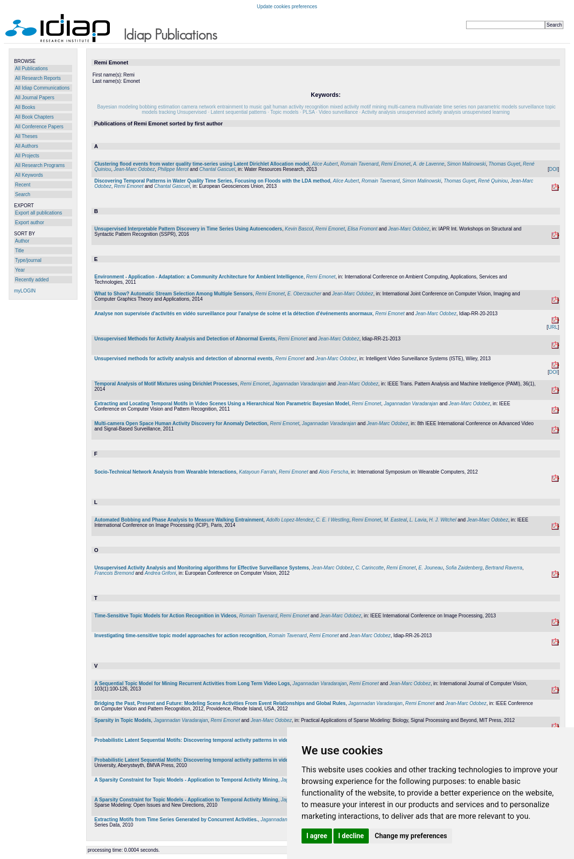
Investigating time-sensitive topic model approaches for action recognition (180, 635)
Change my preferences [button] (411, 836)
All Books (25, 107)
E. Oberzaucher (304, 293)
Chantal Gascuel (217, 169)
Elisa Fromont (362, 228)
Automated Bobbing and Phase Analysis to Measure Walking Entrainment (178, 519)
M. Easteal (395, 519)
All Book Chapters (34, 117)
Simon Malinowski (466, 164)
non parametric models (492, 106)
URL (553, 327)
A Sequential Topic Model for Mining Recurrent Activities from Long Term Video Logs (192, 683)
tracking (167, 112)
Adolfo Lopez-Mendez (289, 519)
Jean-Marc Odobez (134, 169)
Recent (22, 184)
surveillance (531, 106)
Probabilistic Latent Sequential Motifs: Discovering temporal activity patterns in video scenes (201, 740)
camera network (198, 106)
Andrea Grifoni (160, 573)
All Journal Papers (34, 97)
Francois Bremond (114, 573)
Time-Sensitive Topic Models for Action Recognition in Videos (165, 615)
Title (19, 250)
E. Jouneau (431, 567)
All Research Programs (40, 165)
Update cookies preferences (287, 6)
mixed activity (344, 106)
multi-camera (402, 106)
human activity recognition (300, 106)
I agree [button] (316, 836)
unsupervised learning (486, 112)
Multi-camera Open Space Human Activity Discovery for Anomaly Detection (180, 423)
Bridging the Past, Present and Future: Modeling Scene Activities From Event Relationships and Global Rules (220, 703)
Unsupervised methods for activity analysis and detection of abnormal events (183, 358)
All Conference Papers (39, 126)
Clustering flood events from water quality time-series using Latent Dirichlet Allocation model (201, 164)
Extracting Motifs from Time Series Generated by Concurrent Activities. (176, 819)
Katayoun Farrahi (257, 472)
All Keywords (29, 175)
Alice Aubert (325, 164)
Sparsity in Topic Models (122, 720)
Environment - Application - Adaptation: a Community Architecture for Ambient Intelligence (198, 276)
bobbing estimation (159, 106)
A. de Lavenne (429, 164)
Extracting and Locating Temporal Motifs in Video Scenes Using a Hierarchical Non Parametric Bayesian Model (221, 403)
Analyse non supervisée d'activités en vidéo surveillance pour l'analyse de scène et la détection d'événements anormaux (233, 313)
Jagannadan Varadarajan (299, 383)
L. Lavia (417, 519)
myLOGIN (24, 290)
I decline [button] (351, 836)
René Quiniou (493, 181)
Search (22, 194)
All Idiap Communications (42, 88)
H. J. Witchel (442, 519)
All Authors (26, 146)
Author (22, 241)
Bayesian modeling (117, 106)
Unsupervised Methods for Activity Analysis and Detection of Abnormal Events (184, 338)
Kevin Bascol (299, 228)
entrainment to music (239, 106)
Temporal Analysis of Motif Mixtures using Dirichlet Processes (166, 383)
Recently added (32, 279)
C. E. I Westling (332, 519)
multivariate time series (442, 106)
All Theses (26, 136)
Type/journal (28, 260)
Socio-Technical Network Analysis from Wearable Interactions (165, 472)
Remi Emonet (395, 164)
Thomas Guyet (504, 164)
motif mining (373, 106)
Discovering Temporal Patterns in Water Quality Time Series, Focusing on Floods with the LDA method (212, 181)
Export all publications (38, 212)
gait (267, 106)
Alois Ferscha (333, 472)
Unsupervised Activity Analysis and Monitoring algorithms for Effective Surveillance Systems (201, 567)
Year (20, 270)
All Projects (27, 155)
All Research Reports (37, 78)
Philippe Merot (173, 169)
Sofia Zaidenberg (464, 567)
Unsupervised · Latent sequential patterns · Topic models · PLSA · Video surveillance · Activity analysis (286, 112)
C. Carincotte (369, 567)
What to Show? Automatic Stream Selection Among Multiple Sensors (173, 293)
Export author (29, 222)
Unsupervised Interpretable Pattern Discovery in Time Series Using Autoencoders (188, 228)
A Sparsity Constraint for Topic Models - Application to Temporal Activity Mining (186, 779)
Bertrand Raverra (503, 567)
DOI (553, 169)
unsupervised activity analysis (429, 112)
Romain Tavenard (359, 164)
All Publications (31, 68)
